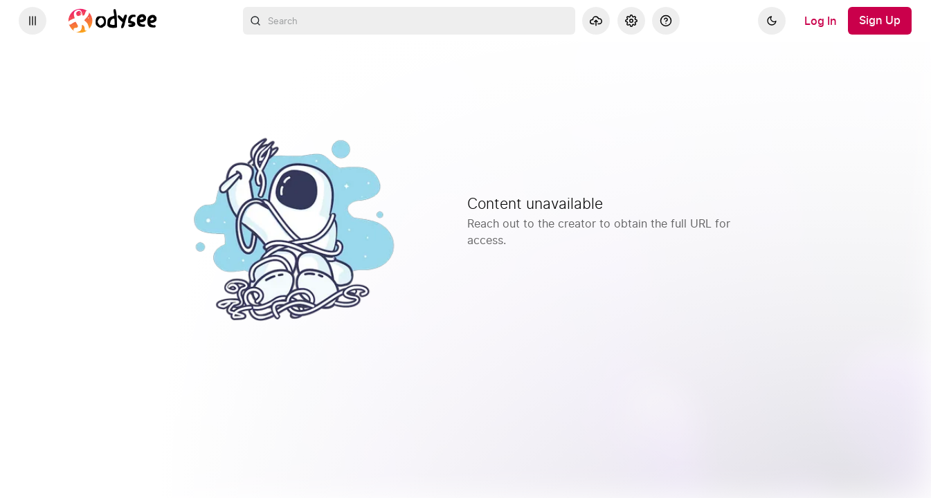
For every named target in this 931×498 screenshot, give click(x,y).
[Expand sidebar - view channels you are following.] (32, 21)
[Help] (666, 21)
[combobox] (409, 21)
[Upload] (596, 21)
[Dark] (772, 21)
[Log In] (820, 21)
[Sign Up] (880, 21)
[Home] (113, 21)
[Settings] (631, 21)
